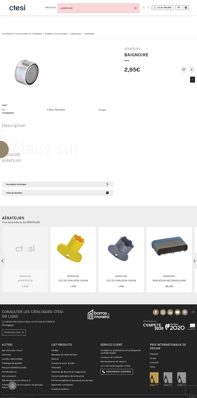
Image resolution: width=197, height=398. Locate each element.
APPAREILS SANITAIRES (62, 384)
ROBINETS (56, 367)
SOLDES (54, 350)
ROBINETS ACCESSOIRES (56, 34)
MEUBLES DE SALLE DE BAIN (64, 354)
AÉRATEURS (76, 34)
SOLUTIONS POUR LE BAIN (63, 363)
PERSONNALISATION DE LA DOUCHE (67, 376)
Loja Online (162, 7)
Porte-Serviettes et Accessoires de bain (72, 380)
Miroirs (55, 359)
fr (182, 7)
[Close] (135, 8)
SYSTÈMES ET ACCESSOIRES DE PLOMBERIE (22, 34)
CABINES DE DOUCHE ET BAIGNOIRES (68, 372)
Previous (2, 261)
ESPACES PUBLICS (60, 389)
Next (194, 261)
